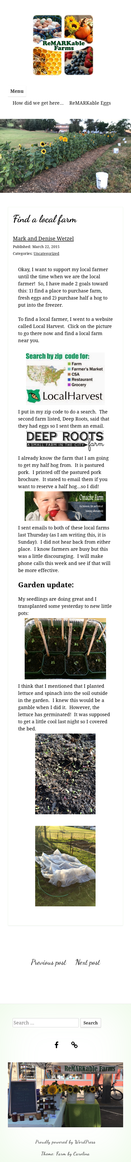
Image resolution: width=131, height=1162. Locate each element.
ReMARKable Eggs (90, 103)
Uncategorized (46, 253)
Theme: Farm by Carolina (65, 1153)
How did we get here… (38, 103)
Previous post (48, 962)
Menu (17, 91)
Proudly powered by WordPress (65, 1142)
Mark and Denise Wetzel (43, 238)
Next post (87, 962)
